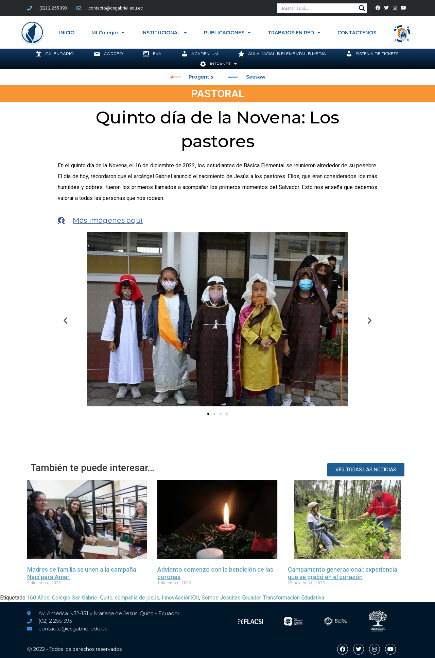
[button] (65, 320)
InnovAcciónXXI (180, 597)
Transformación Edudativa (293, 597)
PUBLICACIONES (227, 33)
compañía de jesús (137, 597)
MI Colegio (107, 33)
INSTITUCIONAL (164, 33)
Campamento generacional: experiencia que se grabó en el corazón (342, 573)
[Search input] (318, 8)
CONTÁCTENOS (356, 33)
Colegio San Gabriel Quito (82, 597)
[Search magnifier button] (362, 8)
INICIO (66, 33)
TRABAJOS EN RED (294, 33)
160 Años (38, 597)
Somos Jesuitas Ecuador (231, 597)
